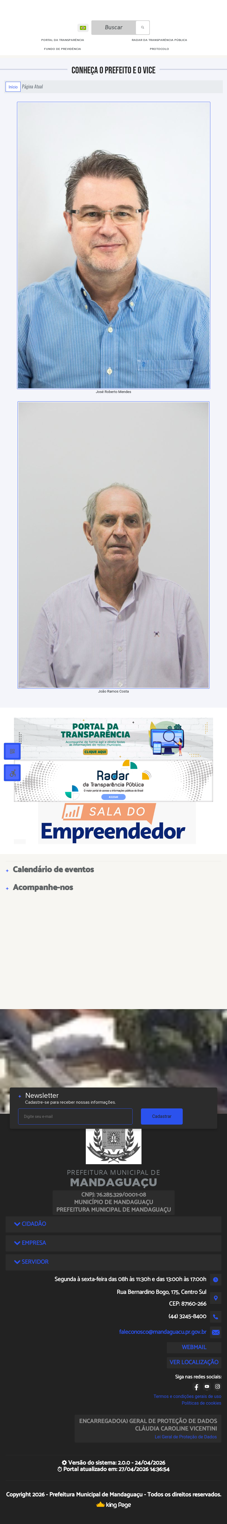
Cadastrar (162, 1116)
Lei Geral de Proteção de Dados (186, 1436)
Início (13, 87)
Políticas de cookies (201, 1403)
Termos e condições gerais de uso (187, 1396)
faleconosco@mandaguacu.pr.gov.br (162, 1332)
